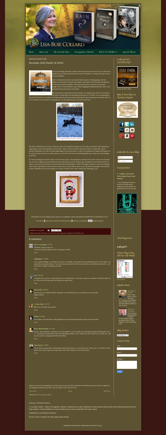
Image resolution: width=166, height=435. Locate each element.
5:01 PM (46, 304)
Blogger (99, 425)
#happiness (70, 233)
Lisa (36, 230)
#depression (63, 233)
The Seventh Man (61, 52)
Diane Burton (38, 345)
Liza (35, 275)
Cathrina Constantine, (80, 221)
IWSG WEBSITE (40, 93)
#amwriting (37, 233)
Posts (120, 157)
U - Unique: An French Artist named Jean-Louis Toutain (126, 176)
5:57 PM (49, 244)
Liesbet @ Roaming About (62, 221)
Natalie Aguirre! (97, 221)
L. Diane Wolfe (39, 304)
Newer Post (33, 391)
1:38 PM (45, 345)
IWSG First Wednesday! (131, 310)
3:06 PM (45, 290)
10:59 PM (45, 259)
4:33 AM (52, 329)
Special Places (129, 52)
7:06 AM (40, 275)
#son (82, 233)
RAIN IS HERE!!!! (108, 52)
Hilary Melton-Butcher (41, 329)
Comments (122, 161)
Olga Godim (38, 290)
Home (31, 52)
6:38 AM (42, 316)
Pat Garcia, (40, 221)
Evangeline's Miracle (83, 52)
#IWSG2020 (77, 233)
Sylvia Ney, (49, 221)
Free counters (121, 279)
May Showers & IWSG (131, 292)
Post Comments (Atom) (44, 395)
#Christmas (44, 233)
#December (56, 233)
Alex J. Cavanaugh (40, 244)
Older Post (107, 391)
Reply (36, 252)
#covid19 (50, 233)
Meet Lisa (43, 52)
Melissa (36, 316)
